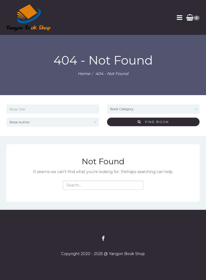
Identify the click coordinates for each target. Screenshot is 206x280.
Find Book (153, 122)
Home (84, 73)
